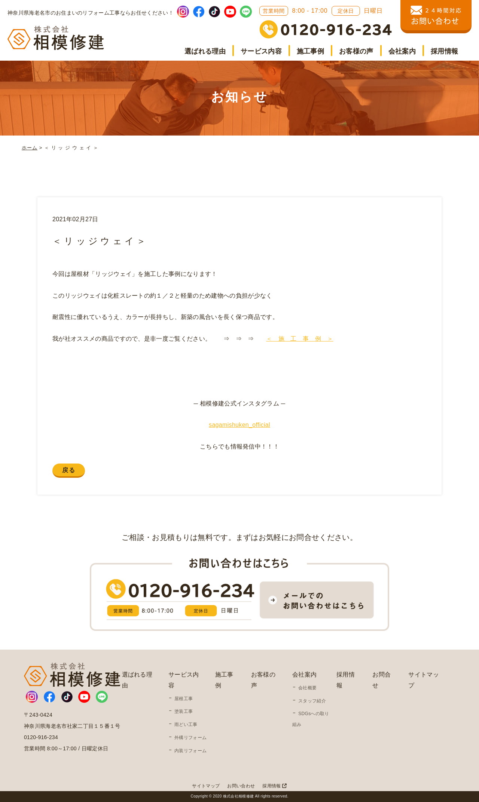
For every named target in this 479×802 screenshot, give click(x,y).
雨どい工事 (186, 724)
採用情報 (444, 51)
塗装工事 (183, 711)
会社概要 (307, 687)
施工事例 (310, 51)
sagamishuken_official (239, 425)
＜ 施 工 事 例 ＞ (299, 338)
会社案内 (402, 51)
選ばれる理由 (205, 51)
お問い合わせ (241, 786)
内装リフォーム (190, 750)
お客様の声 (356, 51)
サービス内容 (261, 51)
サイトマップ (206, 786)
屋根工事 (183, 698)
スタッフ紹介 (312, 701)
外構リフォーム (190, 737)
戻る (68, 470)
